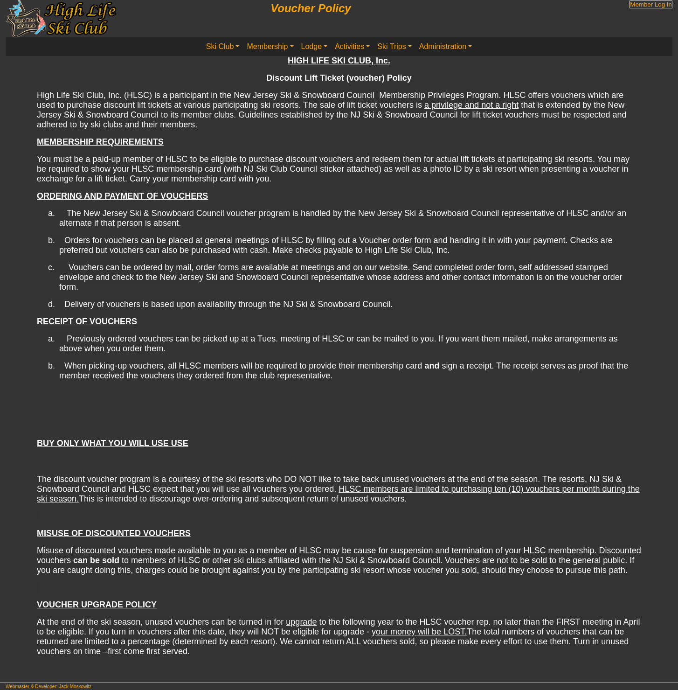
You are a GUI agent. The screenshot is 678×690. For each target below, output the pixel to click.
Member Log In (651, 4)
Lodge (311, 46)
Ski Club (220, 46)
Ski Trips (391, 46)
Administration (442, 46)
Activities (349, 46)
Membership (267, 46)
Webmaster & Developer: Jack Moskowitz (48, 686)
